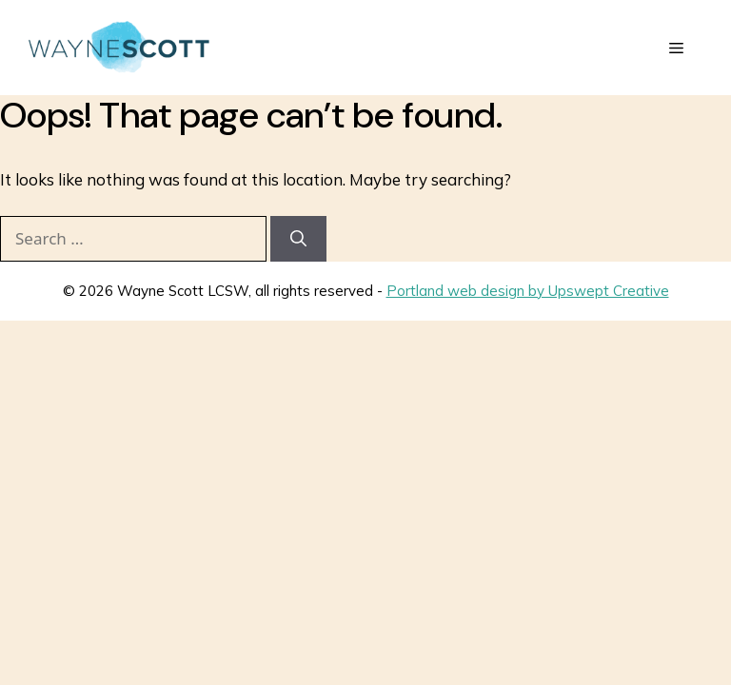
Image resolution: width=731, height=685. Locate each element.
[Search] (298, 239)
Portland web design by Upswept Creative (527, 291)
